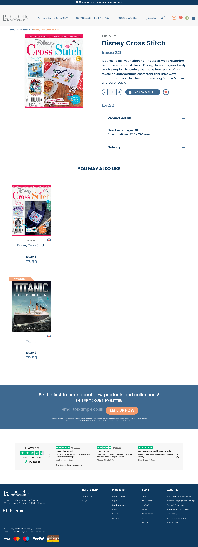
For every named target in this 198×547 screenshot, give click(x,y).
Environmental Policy (176, 518)
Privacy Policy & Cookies (178, 509)
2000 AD (145, 505)
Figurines (116, 501)
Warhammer (147, 514)
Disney (144, 496)
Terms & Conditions (175, 505)
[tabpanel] (54, 71)
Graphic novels (118, 496)
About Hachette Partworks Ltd (180, 496)
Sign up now (122, 410)
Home (11, 30)
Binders (115, 518)
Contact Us (87, 496)
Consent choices (174, 522)
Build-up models (119, 505)
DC (142, 518)
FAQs (84, 501)
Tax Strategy (172, 514)
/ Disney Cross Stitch (23, 30)
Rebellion (145, 522)
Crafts (114, 509)
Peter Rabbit (147, 501)
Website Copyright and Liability (181, 501)
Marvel (144, 509)
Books (115, 514)
